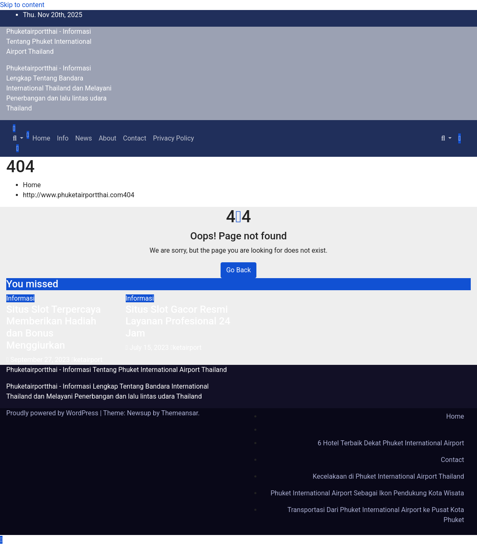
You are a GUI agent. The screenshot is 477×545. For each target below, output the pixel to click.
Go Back (238, 270)
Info (63, 138)
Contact (135, 138)
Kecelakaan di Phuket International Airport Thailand (388, 476)
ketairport (86, 360)
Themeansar (179, 413)
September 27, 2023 (41, 360)
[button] (18, 138)
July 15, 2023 (149, 348)
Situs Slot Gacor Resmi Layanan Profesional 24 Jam (178, 321)
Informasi (20, 298)
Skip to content (22, 5)
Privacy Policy (173, 138)
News (83, 138)
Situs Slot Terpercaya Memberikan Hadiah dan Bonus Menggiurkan (53, 327)
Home (41, 138)
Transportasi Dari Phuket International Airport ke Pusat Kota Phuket (376, 515)
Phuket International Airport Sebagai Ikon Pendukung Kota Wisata (367, 493)
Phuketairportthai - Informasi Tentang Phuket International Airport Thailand (49, 41)
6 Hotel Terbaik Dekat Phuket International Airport (391, 443)
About (108, 138)
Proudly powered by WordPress (53, 413)
